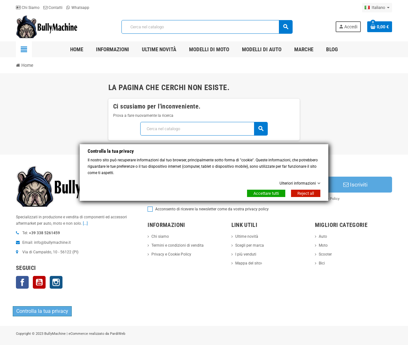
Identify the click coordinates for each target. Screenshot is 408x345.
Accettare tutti (266, 193)
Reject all (305, 193)
